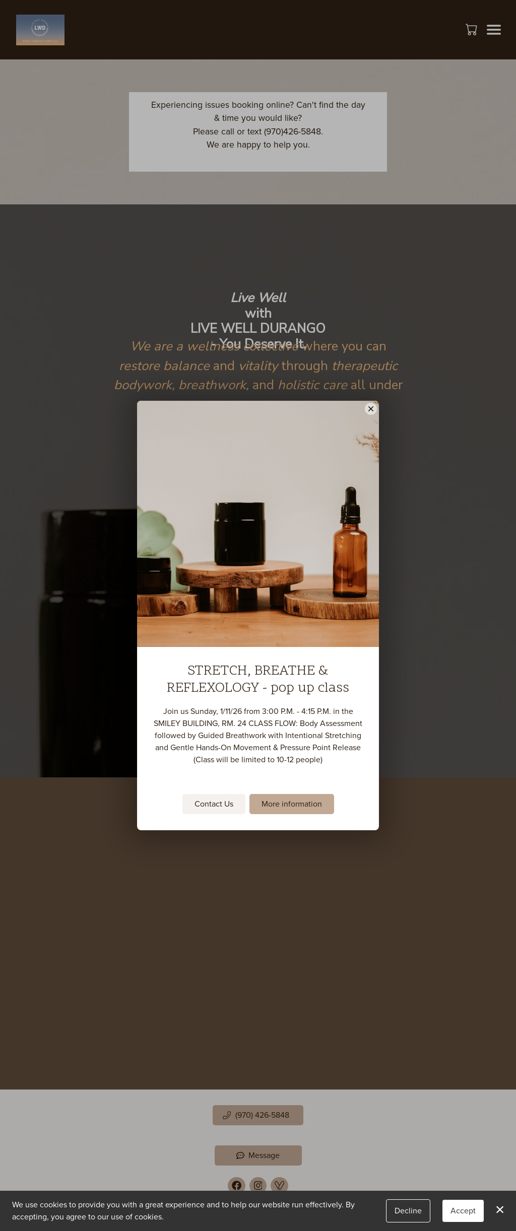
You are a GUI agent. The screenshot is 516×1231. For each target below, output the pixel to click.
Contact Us (214, 804)
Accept (463, 1210)
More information (292, 804)
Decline (408, 1210)
